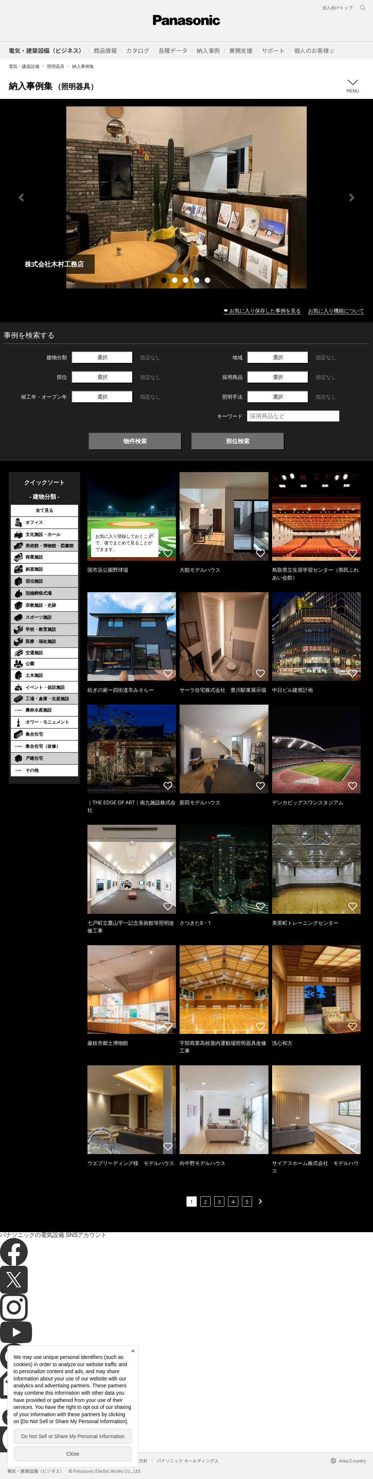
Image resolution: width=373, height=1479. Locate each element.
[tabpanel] (186, 197)
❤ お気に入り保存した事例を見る (262, 310)
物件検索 (135, 441)
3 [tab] (186, 281)
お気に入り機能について (336, 310)
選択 (102, 357)
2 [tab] (175, 281)
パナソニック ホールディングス (188, 1460)
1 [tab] (164, 281)
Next (352, 197)
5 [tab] (208, 281)
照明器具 (55, 66)
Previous (21, 197)
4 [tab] (197, 281)
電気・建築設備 (24, 66)
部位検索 (238, 441)
